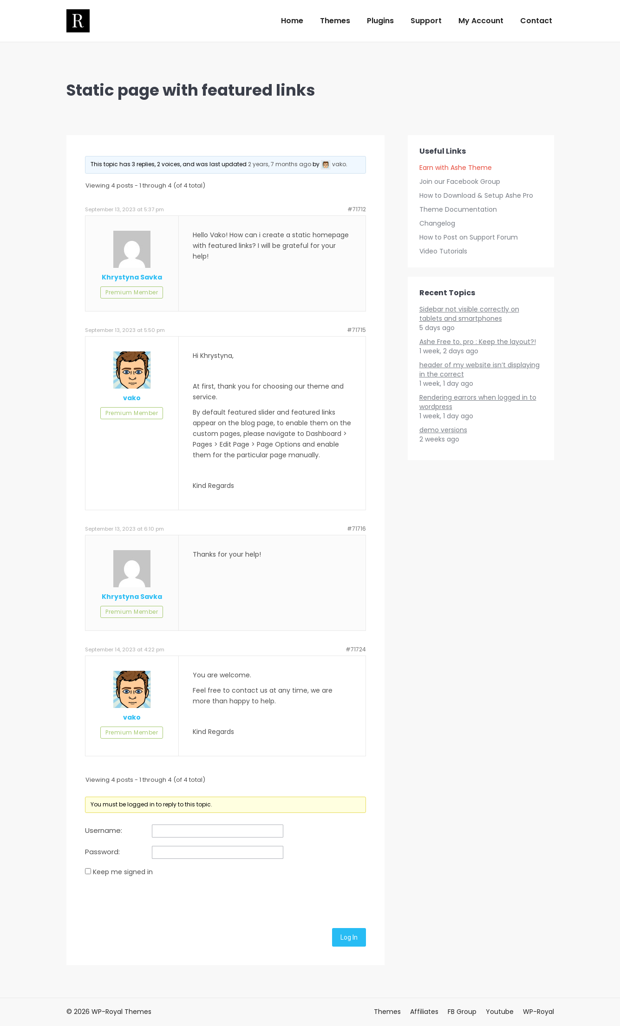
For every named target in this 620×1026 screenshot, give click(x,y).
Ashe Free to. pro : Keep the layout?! (477, 341)
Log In (349, 937)
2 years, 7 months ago (279, 164)
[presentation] (155, 901)
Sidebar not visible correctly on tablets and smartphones (469, 314)
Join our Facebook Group (459, 181)
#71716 (356, 528)
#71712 (356, 209)
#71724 (356, 649)
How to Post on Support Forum (468, 237)
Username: (103, 830)
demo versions (443, 430)
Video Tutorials (443, 251)
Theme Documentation (458, 209)
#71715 (356, 330)
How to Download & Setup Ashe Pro (476, 195)
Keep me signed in (123, 872)
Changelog (437, 223)
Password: (102, 852)
